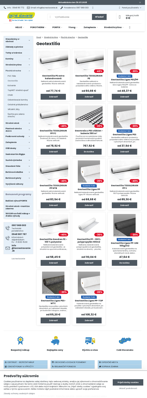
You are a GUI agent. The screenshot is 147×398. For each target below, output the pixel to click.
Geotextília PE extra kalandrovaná (53, 77)
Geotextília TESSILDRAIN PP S (124, 187)
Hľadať (99, 16)
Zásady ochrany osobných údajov (19, 393)
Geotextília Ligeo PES (124, 134)
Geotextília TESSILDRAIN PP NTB (53, 187)
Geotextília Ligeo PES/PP (124, 79)
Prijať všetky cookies (128, 382)
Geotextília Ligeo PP (89, 189)
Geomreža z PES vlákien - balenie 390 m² (89, 132)
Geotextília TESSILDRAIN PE (88, 77)
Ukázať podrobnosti (128, 388)
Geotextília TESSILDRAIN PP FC (53, 132)
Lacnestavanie (18, 258)
